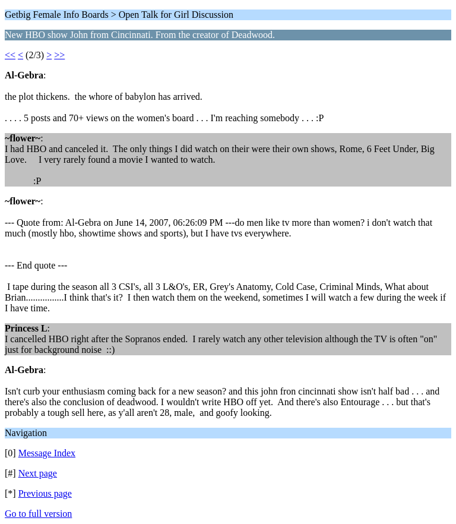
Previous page (45, 493)
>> (59, 55)
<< (10, 55)
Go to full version (38, 514)
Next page (37, 473)
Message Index (46, 453)
